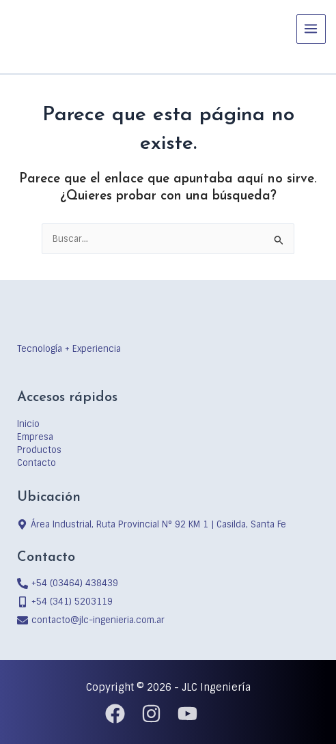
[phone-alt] (67, 583)
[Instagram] (151, 714)
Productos (39, 450)
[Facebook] (115, 714)
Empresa (35, 437)
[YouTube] (187, 714)
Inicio (28, 424)
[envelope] (91, 620)
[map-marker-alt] (151, 524)
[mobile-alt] (65, 601)
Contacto (36, 463)
